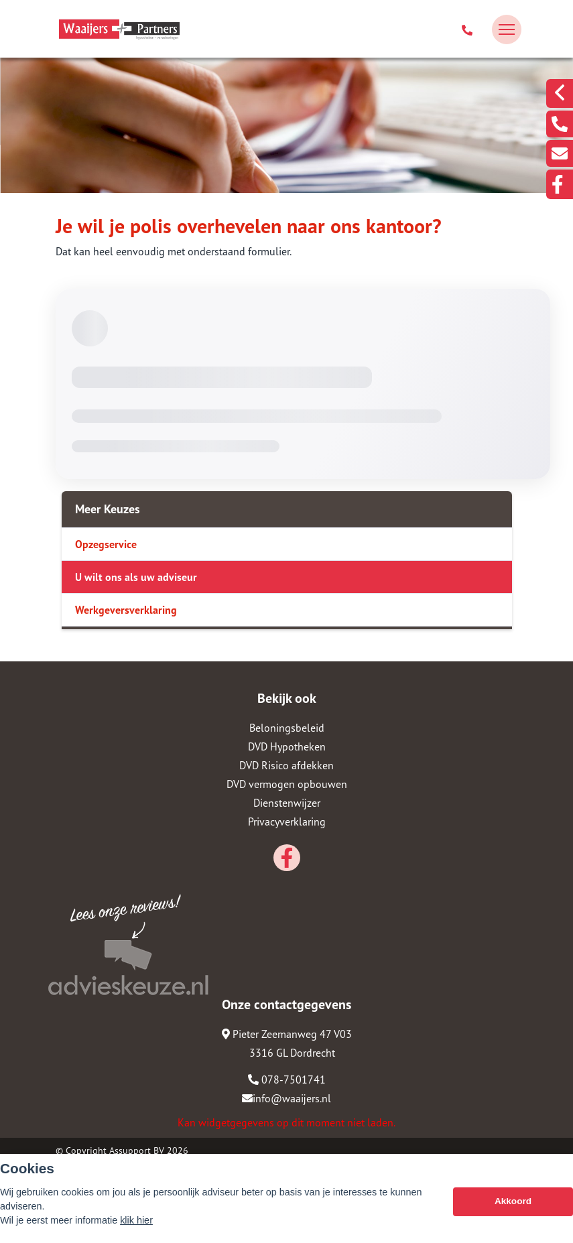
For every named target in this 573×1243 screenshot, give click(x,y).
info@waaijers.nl (286, 1098)
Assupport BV (136, 1150)
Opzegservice (106, 544)
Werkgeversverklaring (126, 609)
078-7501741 (287, 1079)
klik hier (136, 1220)
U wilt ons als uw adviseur (136, 577)
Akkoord (513, 1201)
